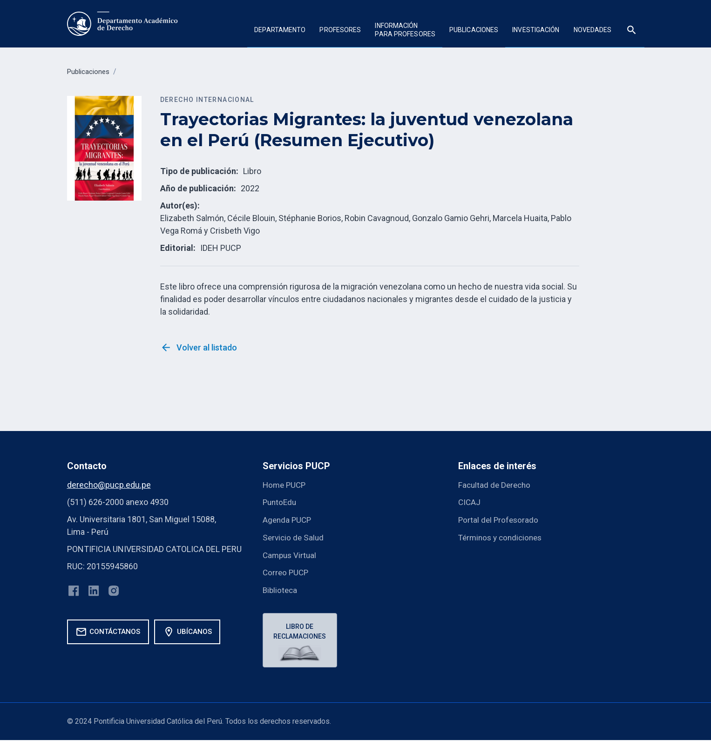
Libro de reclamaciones (301, 630)
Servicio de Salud (294, 536)
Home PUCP (285, 485)
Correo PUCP (287, 571)
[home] (123, 24)
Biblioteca (281, 588)
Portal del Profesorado (499, 519)
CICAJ (469, 502)
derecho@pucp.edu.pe (109, 485)
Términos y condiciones (502, 536)
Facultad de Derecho (496, 485)
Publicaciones (473, 30)
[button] (279, 31)
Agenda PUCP (288, 519)
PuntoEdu (280, 502)
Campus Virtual (291, 554)
